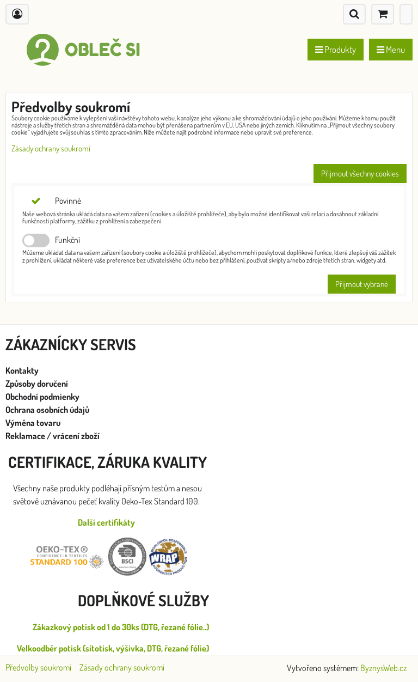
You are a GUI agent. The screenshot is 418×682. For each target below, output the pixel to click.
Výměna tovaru (32, 422)
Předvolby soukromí (38, 667)
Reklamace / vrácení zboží (52, 435)
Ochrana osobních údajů (48, 409)
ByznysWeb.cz (383, 667)
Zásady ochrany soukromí (50, 148)
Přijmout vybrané (361, 284)
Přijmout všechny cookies (360, 173)
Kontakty (22, 370)
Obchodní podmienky (42, 396)
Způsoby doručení (37, 383)
